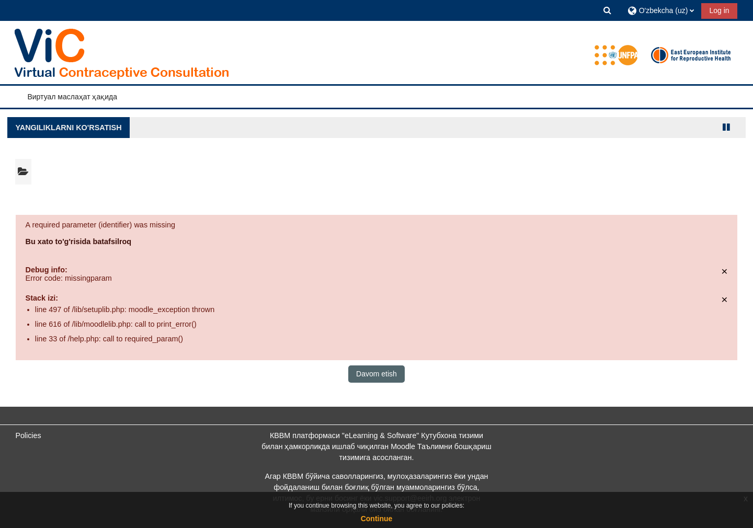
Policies (28, 435)
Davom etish (376, 374)
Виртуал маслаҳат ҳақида (72, 97)
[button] (607, 10)
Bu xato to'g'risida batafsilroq (79, 241)
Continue (377, 518)
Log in (719, 10)
